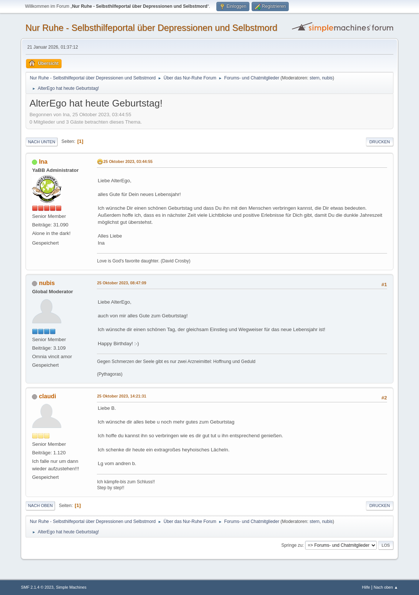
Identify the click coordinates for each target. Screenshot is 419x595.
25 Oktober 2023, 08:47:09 (121, 283)
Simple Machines (71, 587)
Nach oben (40, 505)
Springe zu (291, 545)
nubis (327, 78)
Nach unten (41, 142)
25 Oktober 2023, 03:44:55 (127, 161)
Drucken (379, 142)
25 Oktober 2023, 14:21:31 (121, 396)
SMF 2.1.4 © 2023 (37, 587)
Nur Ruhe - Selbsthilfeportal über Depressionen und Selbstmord (151, 28)
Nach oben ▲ (386, 587)
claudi (47, 396)
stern (315, 78)
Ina (43, 161)
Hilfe (366, 587)
